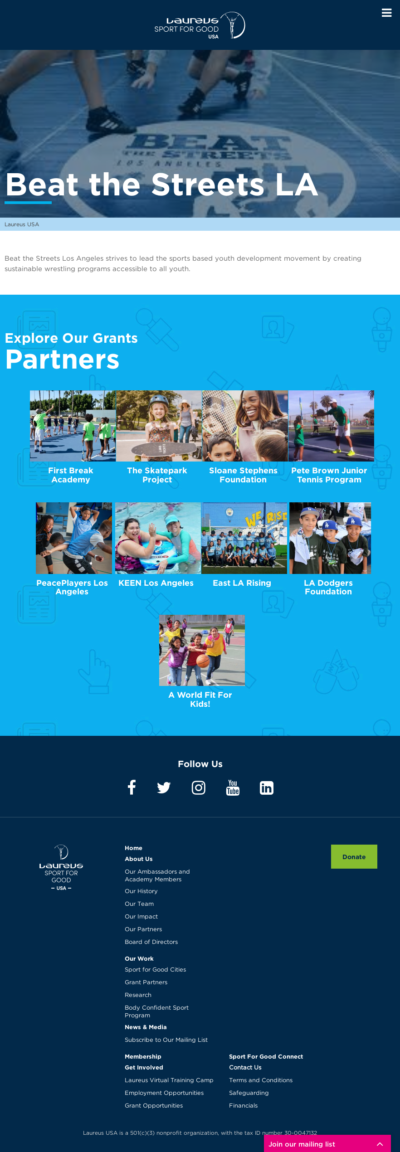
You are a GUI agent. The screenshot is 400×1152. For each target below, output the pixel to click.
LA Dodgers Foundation (328, 587)
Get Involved (144, 1067)
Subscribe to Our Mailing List (166, 1040)
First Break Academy (70, 475)
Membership (143, 1056)
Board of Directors (151, 942)
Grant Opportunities (154, 1105)
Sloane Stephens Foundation (243, 475)
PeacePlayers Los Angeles (72, 587)
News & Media (146, 1027)
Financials (243, 1105)
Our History (141, 891)
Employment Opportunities (164, 1093)
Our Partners (143, 929)
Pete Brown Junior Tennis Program (329, 475)
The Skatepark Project (157, 475)
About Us (139, 858)
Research (138, 995)
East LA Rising (242, 582)
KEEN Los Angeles (156, 582)
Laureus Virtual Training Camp (169, 1080)
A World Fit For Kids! (200, 699)
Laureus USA (200, 25)
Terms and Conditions (261, 1080)
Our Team (139, 904)
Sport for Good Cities (155, 969)
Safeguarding (249, 1093)
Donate (354, 856)
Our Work (139, 958)
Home (133, 848)
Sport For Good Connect (266, 1056)
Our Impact (141, 916)
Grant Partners (146, 982)
